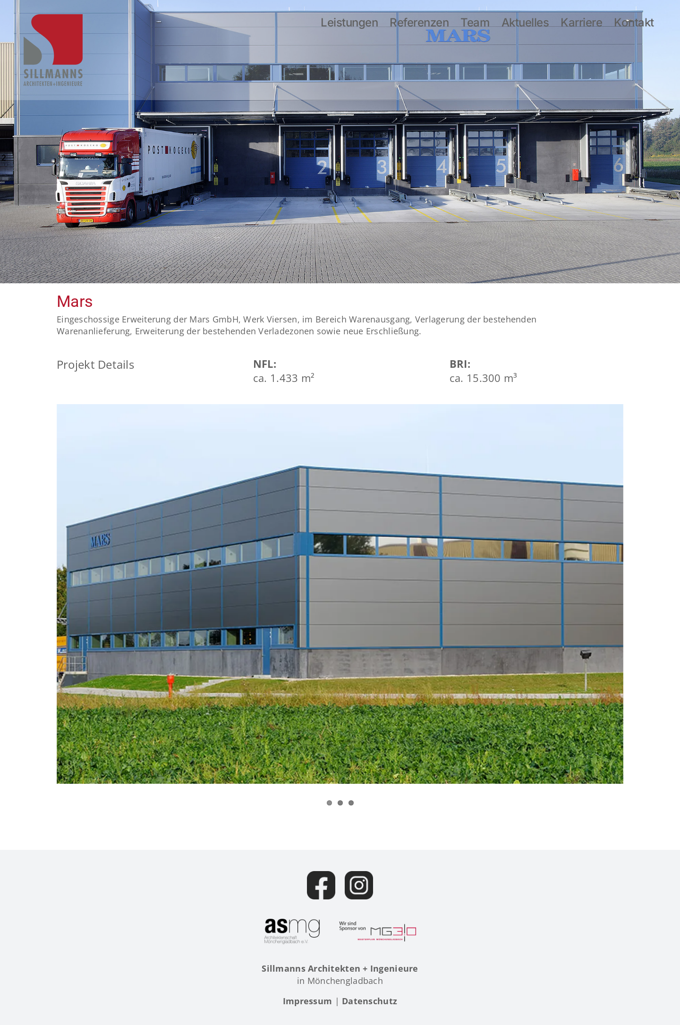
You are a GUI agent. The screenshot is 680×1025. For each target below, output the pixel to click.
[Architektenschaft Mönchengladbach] (292, 931)
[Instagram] (359, 885)
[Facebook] (321, 885)
